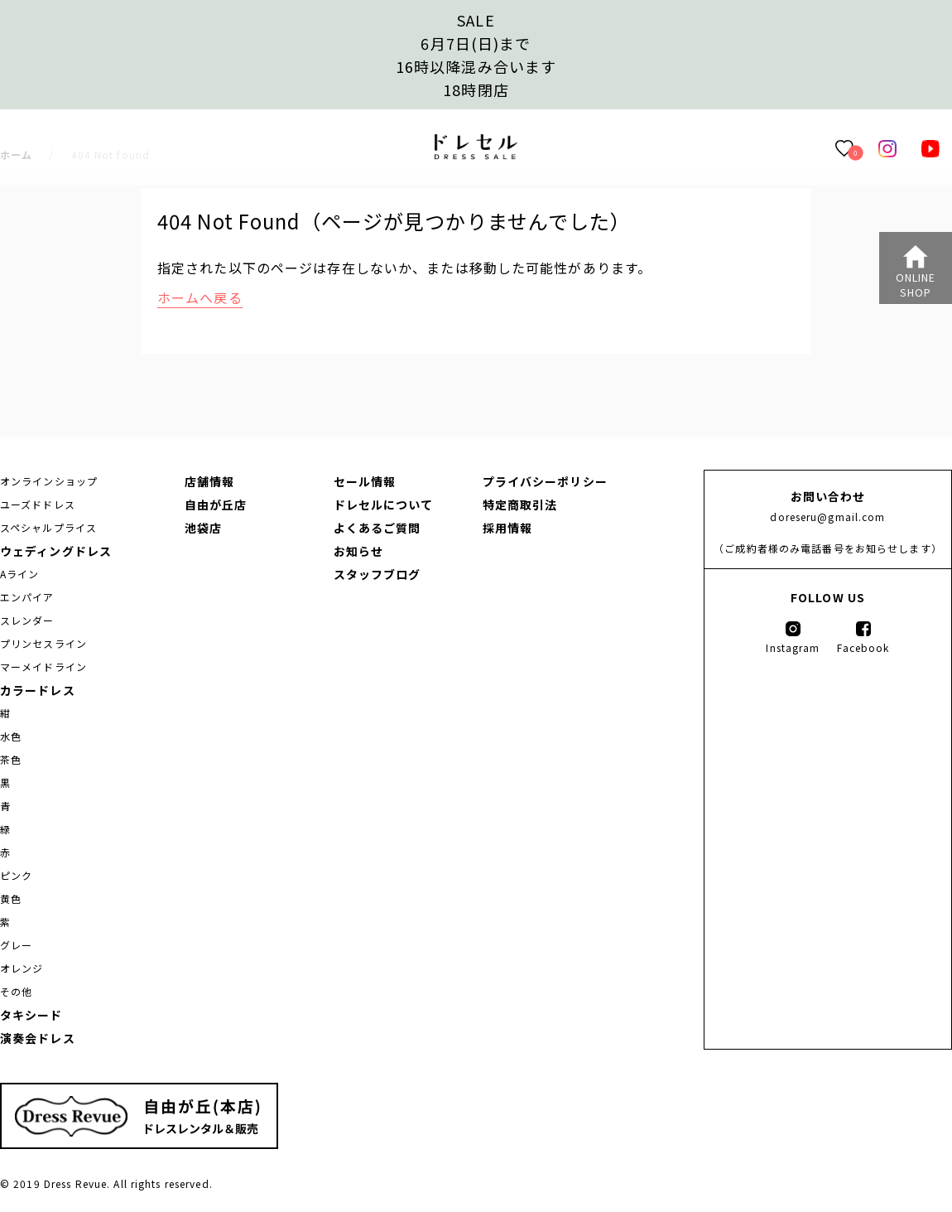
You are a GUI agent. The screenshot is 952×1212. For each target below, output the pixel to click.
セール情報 (365, 481)
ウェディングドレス (56, 551)
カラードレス (37, 690)
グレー (16, 945)
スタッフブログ (377, 574)
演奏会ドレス (37, 1038)
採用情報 (507, 527)
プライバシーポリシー (545, 481)
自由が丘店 (216, 504)
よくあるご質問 (377, 527)
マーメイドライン (43, 666)
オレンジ (21, 968)
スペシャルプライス (48, 527)
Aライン (19, 574)
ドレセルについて (384, 504)
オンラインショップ (49, 481)
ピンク (16, 875)
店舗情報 (209, 481)
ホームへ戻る (200, 297)
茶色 (11, 759)
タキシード (31, 1015)
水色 (11, 736)
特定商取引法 (520, 504)
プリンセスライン (43, 643)
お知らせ (358, 551)
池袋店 (203, 527)
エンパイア (27, 597)
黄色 (11, 898)
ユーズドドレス (37, 504)
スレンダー (27, 620)
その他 (16, 991)
